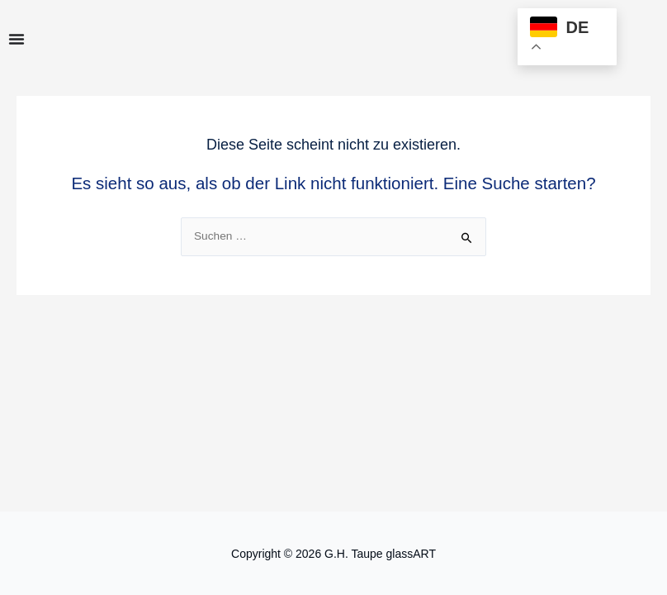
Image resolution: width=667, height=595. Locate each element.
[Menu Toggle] (16, 39)
